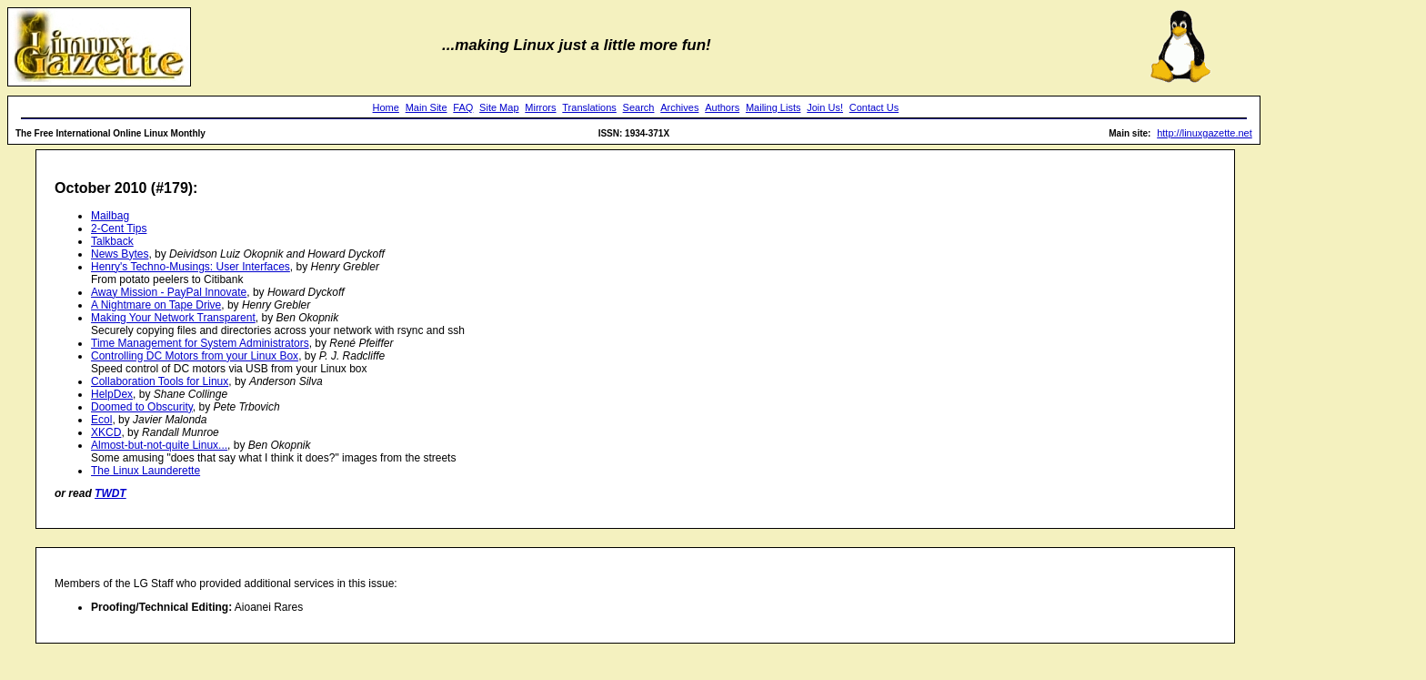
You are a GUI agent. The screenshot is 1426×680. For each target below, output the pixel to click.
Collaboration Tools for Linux (159, 381)
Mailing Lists (773, 107)
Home (386, 107)
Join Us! (825, 107)
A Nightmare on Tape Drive (156, 305)
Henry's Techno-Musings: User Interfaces (190, 266)
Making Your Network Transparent (173, 317)
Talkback (112, 241)
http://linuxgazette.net (1204, 132)
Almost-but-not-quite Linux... (159, 445)
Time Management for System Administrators (200, 343)
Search (639, 107)
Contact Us (874, 107)
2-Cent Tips (118, 228)
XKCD (106, 432)
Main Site (426, 107)
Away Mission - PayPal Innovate (168, 292)
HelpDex (112, 394)
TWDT (110, 493)
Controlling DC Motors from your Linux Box (194, 356)
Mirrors (540, 107)
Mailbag (110, 215)
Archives (679, 107)
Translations (589, 107)
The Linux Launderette (145, 470)
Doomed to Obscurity (142, 407)
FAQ (463, 107)
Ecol (101, 419)
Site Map (498, 107)
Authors (722, 107)
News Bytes (119, 254)
